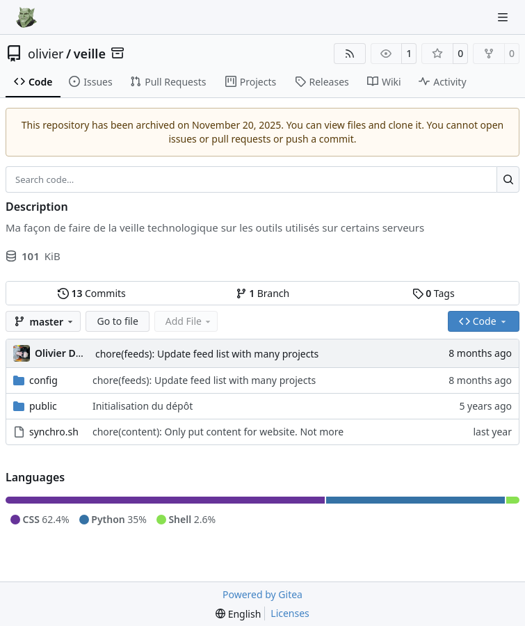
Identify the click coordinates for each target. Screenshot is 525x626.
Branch (263, 293)
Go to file (117, 321)
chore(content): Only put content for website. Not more (218, 431)
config (43, 380)
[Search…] (507, 179)
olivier (46, 54)
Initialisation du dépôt (142, 405)
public (43, 405)
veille (90, 54)
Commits (92, 293)
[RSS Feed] (350, 53)
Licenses (289, 613)
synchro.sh (54, 431)
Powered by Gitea (262, 594)
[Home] (26, 17)
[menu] (238, 613)
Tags (433, 293)
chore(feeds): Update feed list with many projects (206, 353)
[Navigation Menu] (504, 17)
